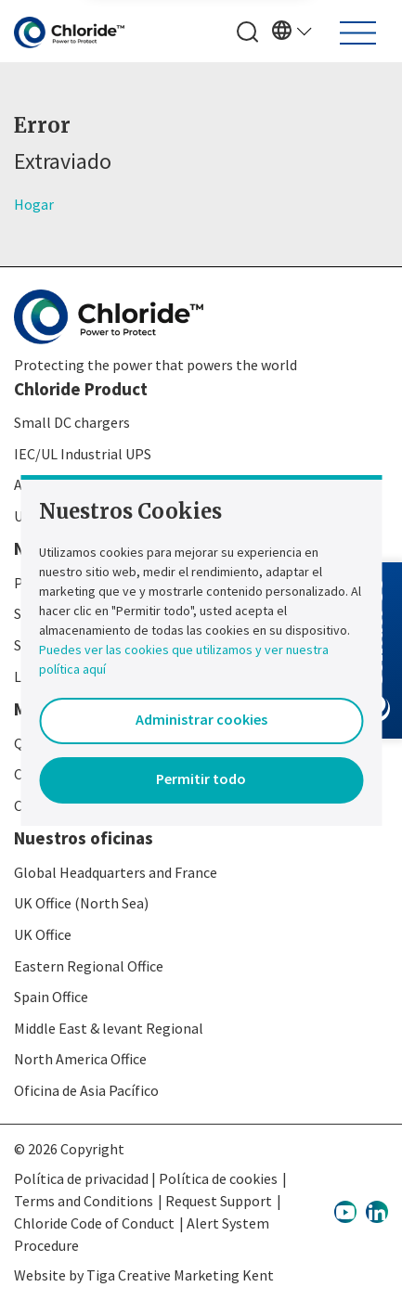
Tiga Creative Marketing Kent (180, 1275)
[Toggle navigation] (358, 33)
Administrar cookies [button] (201, 719)
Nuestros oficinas (83, 838)
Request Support (218, 1200)
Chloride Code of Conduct (94, 1223)
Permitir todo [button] (201, 778)
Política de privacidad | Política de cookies (146, 1178)
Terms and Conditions (83, 1200)
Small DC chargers (72, 422)
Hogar (34, 204)
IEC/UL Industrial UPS (82, 453)
